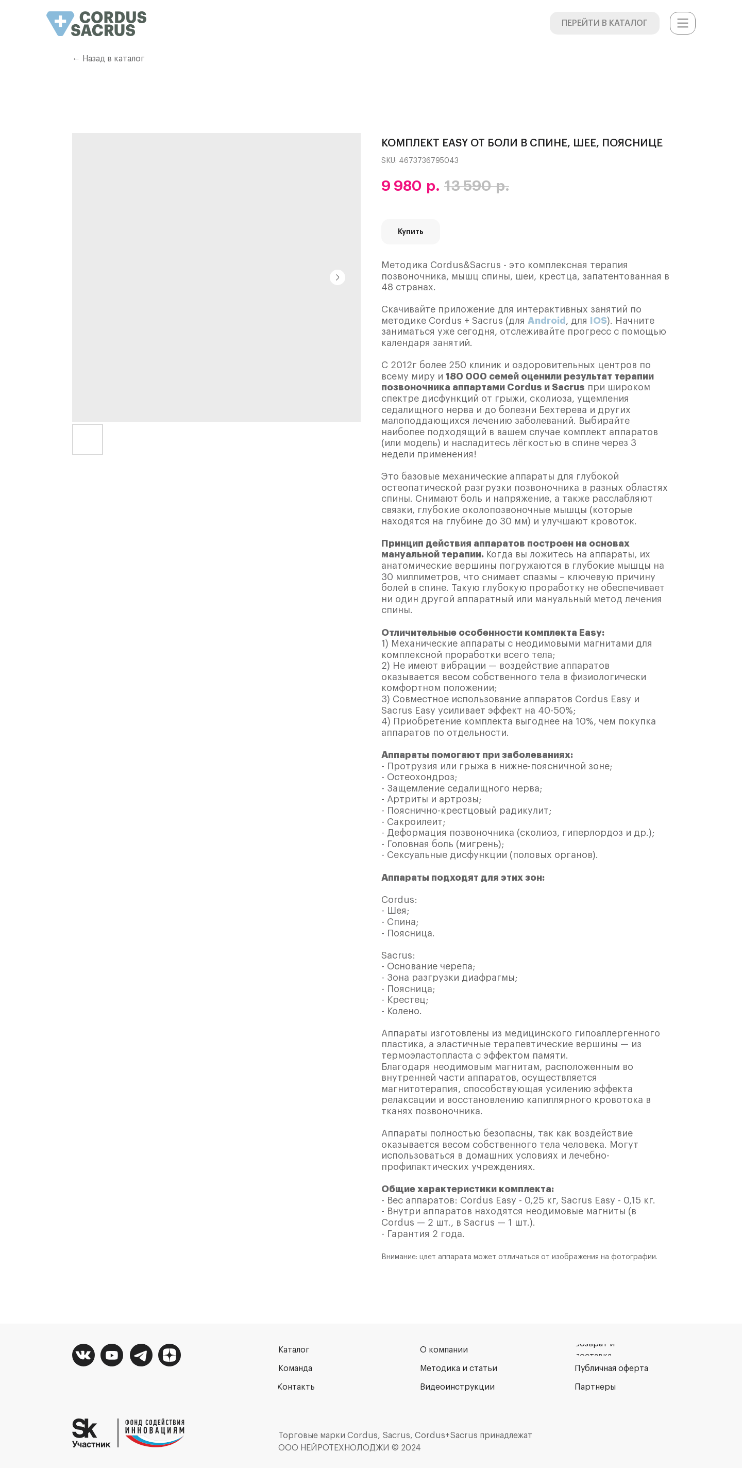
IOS (598, 320)
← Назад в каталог (108, 59)
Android (547, 320)
